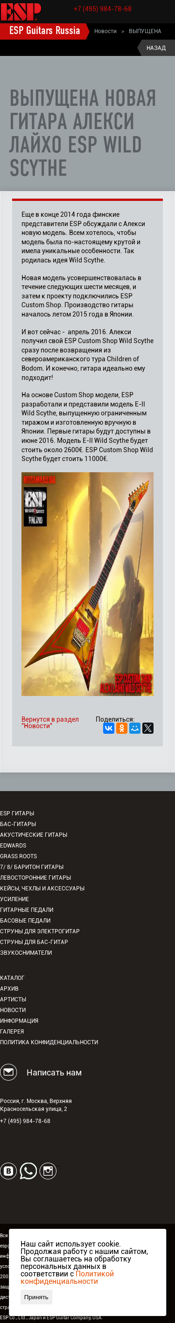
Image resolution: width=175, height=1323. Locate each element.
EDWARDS (13, 845)
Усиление (14, 899)
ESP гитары (17, 813)
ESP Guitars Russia (44, 31)
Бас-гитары (18, 824)
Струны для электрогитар (40, 931)
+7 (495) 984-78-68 (103, 9)
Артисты (13, 999)
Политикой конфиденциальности (67, 1277)
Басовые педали (25, 920)
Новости (105, 31)
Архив (9, 988)
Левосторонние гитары (35, 878)
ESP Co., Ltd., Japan (21, 1317)
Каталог (12, 978)
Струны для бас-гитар (34, 942)
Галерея (12, 1031)
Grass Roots (18, 856)
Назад (156, 48)
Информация (19, 1021)
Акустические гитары (33, 835)
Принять (36, 1297)
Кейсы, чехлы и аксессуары (42, 888)
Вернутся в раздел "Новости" (50, 723)
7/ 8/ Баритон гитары (31, 867)
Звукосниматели (26, 953)
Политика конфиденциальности (49, 1042)
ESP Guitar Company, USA (74, 1317)
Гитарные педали (26, 910)
